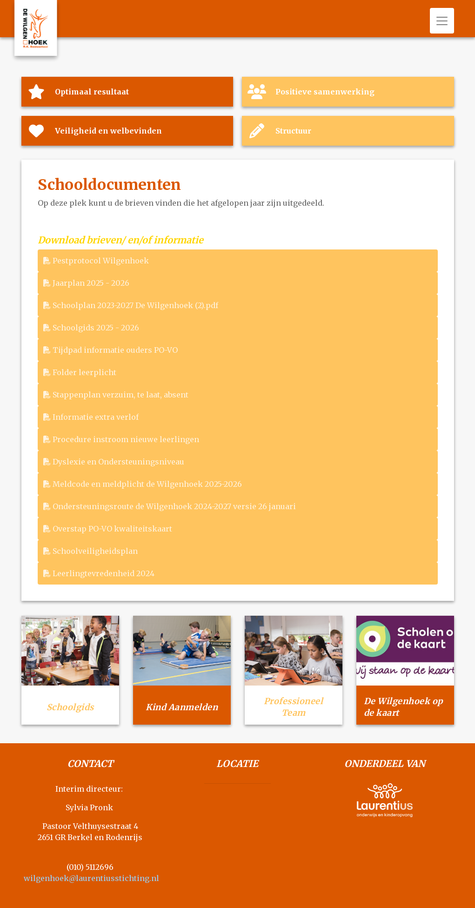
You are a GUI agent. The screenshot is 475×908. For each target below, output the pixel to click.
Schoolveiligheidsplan (90, 551)
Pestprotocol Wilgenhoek (96, 260)
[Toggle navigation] (442, 21)
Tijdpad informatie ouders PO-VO (110, 350)
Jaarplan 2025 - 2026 (86, 283)
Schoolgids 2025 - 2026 (91, 327)
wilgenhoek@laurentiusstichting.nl (91, 878)
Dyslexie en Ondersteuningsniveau (113, 461)
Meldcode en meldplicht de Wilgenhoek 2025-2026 (142, 484)
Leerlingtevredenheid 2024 (98, 573)
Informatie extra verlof (91, 417)
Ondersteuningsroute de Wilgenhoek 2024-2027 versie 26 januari (169, 506)
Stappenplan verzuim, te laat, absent (115, 394)
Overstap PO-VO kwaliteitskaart (107, 528)
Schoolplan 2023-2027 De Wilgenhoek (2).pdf (130, 305)
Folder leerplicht (79, 372)
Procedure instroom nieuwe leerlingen (121, 439)
